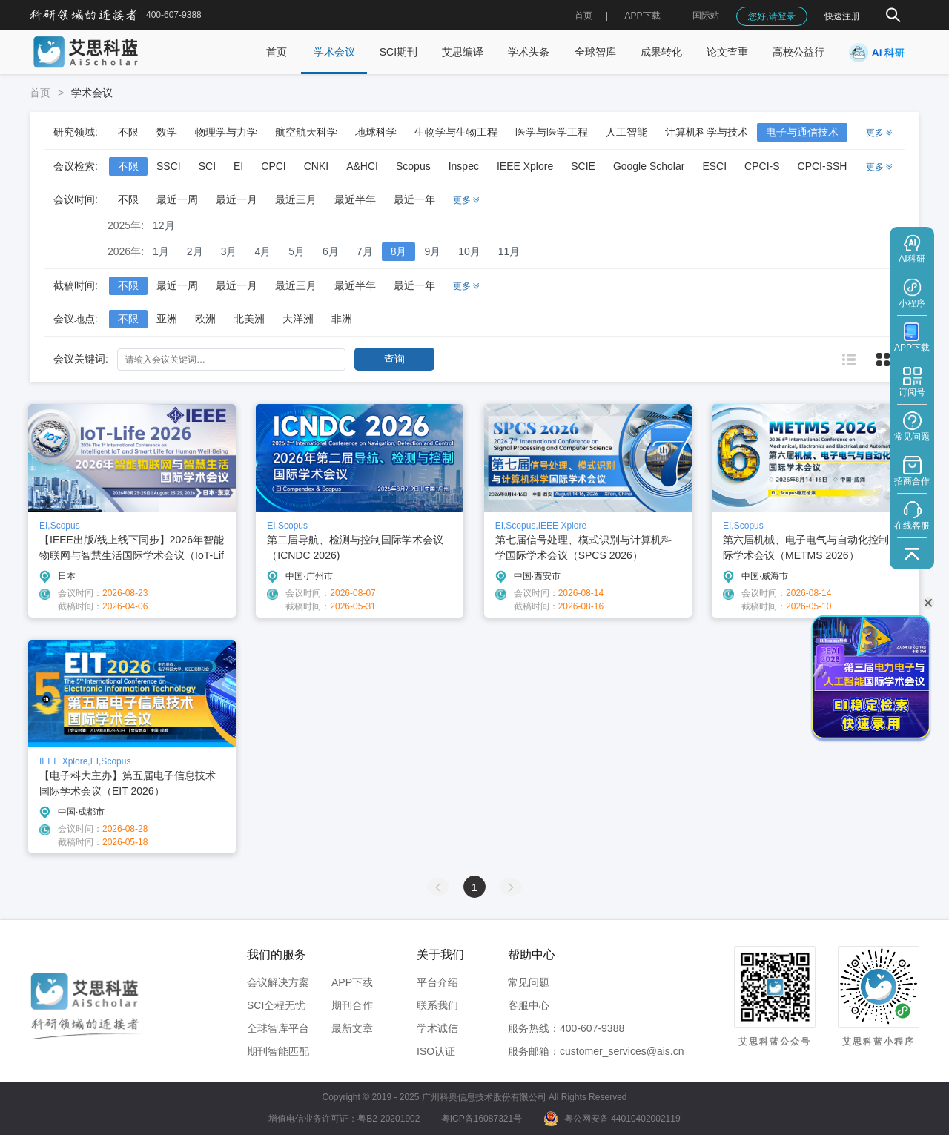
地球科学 (376, 132)
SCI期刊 (398, 52)
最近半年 (355, 199)
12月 (164, 225)
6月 (331, 251)
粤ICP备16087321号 (481, 1119)
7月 (365, 251)
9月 (432, 251)
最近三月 (296, 199)
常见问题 (528, 982)
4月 (262, 251)
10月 (469, 251)
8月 (399, 251)
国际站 (705, 15)
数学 (166, 132)
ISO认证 (436, 1051)
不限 (128, 132)
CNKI (316, 166)
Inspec (464, 166)
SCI (207, 166)
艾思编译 (462, 52)
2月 (195, 251)
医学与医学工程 (551, 132)
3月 (229, 251)
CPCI (273, 166)
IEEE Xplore (525, 166)
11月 (509, 251)
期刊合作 (352, 1005)
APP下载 (352, 982)
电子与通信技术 (802, 132)
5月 (296, 251)
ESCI (714, 166)
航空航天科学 (306, 132)
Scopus (413, 166)
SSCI (168, 166)
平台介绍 (437, 982)
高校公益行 (798, 52)
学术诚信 (437, 1028)
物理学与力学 (226, 132)
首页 (583, 15)
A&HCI (362, 166)
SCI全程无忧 (276, 1005)
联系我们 (437, 1005)
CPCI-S (761, 166)
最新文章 (352, 1028)
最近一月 (236, 199)
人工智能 (626, 132)
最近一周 (177, 199)
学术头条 (528, 52)
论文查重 (727, 52)
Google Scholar (649, 166)
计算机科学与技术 (706, 132)
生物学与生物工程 (455, 132)
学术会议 (334, 52)
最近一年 (414, 199)
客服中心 (528, 1005)
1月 (161, 251)
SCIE (583, 166)
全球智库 (595, 52)
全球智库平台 (278, 1028)
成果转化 (661, 52)
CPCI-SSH (822, 166)
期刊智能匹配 (278, 1051)
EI (238, 166)
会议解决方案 (278, 982)
